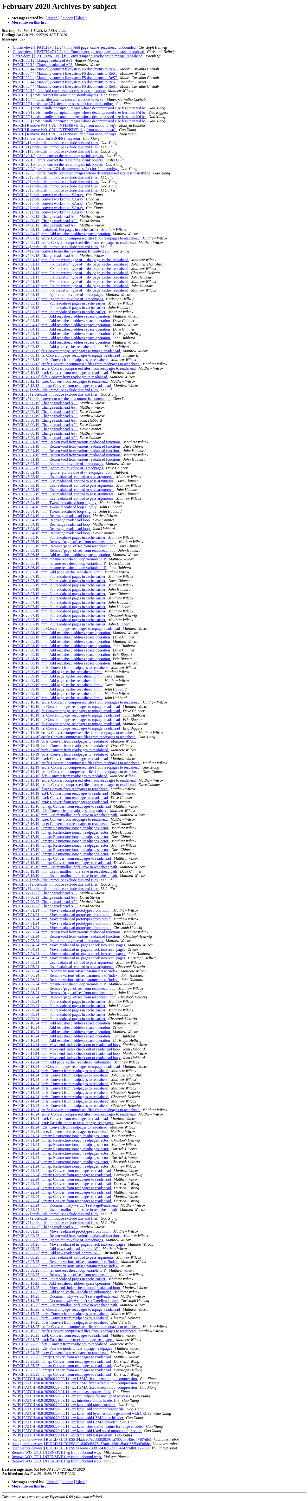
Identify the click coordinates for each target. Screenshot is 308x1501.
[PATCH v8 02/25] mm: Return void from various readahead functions (66, 1236)
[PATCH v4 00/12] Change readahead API (45, 216)
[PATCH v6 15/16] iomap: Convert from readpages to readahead (62, 806)
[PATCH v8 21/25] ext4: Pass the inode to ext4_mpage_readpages (63, 1340)
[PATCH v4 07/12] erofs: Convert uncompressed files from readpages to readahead (76, 238)
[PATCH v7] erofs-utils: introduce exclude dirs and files (55, 1214)
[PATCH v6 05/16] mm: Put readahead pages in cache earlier (59, 537)
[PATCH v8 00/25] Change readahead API (45, 1227)
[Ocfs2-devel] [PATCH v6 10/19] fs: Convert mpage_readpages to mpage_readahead (77, 56)
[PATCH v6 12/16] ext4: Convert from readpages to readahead (60, 759)
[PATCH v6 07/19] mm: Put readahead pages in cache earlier (59, 576)
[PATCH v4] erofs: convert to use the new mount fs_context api (61, 251)
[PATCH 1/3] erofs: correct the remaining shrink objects (55, 95)
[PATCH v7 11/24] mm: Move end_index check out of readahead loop (66, 1045)
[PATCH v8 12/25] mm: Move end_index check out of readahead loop (66, 1288)
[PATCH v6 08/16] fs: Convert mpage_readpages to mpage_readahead (66, 628)
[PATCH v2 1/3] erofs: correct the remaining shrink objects (58, 156)
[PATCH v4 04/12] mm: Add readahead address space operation (61, 234)
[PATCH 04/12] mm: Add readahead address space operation (59, 91)
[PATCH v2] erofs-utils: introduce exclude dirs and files (55, 177)
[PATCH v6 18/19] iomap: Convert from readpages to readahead (62, 858)
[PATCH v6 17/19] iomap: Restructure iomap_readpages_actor (60, 828)
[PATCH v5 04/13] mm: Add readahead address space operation (61, 316)
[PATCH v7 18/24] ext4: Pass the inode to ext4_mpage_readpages (63, 1123)
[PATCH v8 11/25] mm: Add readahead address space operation (61, 1283)
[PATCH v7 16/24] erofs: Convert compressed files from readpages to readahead (74, 1114)
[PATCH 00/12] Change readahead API (42, 60)
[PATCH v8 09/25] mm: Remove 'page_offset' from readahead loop (64, 1275)
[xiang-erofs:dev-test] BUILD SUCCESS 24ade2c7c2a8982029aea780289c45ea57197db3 (82, 1439)
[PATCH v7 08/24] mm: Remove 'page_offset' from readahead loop (64, 988)
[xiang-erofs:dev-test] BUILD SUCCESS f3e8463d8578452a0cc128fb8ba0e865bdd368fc (81, 1444)
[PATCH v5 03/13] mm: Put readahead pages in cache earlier (59, 303)
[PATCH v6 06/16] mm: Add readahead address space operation (61, 555)
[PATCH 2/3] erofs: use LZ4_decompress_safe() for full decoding (63, 104)
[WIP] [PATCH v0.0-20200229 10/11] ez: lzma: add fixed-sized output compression (77, 1431)
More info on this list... (30, 22)
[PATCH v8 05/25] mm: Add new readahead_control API (56, 1249)
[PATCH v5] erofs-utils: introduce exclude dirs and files (55, 390)
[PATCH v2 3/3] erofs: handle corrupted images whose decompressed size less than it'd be (81, 173)
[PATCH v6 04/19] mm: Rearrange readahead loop (51, 516)
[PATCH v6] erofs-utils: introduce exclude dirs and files (55, 880)
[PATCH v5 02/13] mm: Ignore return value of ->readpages (58, 294)
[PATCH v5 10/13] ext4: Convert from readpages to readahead (60, 373)
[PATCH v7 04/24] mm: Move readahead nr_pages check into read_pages (69, 945)
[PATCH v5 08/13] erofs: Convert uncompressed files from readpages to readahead (76, 364)
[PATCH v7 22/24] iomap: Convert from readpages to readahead (62, 1171)
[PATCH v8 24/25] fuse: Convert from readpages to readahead (60, 1353)
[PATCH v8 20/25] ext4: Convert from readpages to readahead (60, 1335)
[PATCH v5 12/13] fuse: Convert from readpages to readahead (60, 381)
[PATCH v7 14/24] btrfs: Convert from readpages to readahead (60, 1071)
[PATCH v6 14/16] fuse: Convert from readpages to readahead (60, 789)
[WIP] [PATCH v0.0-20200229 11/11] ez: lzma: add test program (62, 1435)
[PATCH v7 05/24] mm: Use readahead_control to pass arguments (63, 962)
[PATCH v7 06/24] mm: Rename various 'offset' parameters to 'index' (65, 971)
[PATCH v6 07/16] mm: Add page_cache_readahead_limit (57, 572)
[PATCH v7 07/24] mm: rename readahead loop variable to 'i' (59, 984)
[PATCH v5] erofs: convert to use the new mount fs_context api (61, 399)
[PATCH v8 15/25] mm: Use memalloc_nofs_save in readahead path (65, 1305)
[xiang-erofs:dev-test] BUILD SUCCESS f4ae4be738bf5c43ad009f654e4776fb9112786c (81, 1448)
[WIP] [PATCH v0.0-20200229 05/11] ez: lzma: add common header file (68, 1409)
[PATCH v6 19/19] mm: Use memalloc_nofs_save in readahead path (65, 867)
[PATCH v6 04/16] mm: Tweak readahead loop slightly (54, 503)
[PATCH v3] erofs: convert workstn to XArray (48, 208)
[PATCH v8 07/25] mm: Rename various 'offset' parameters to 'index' (65, 1262)
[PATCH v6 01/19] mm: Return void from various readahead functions (66, 442)
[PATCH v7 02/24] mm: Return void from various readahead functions (66, 932)
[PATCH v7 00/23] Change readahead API (45, 893)
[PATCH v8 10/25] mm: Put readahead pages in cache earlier (59, 1279)
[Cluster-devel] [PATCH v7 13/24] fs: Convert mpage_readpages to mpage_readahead (78, 52)
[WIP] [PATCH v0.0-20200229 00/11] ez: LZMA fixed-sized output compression (75, 1379)
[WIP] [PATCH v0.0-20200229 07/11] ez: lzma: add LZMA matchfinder (68, 1418)
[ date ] (81, 18)
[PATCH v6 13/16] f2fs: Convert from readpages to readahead (60, 776)
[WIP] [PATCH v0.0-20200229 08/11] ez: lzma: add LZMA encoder (65, 1422)
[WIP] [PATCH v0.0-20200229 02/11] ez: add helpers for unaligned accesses (71, 1396)
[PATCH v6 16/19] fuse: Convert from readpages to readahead (60, 819)
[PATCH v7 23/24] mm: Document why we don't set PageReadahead (65, 1205)
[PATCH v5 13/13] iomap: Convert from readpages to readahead (62, 386)
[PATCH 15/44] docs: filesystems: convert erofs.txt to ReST (58, 99)
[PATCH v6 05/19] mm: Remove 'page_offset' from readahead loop (64, 542)
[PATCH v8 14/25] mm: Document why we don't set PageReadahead (65, 1296)
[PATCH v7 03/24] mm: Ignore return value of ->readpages (58, 941)
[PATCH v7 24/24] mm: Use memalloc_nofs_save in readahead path (65, 1210)
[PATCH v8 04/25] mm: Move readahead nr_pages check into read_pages (69, 1244)
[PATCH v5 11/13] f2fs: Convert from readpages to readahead (60, 377)
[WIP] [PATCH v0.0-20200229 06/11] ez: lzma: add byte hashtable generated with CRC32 (82, 1413)
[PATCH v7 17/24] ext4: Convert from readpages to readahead (60, 1118)
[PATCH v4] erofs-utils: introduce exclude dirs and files (55, 247)
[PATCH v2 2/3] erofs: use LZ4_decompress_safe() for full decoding (65, 169)
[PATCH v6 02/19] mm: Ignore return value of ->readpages (58, 464)
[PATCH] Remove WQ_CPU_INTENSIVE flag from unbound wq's (64, 125)
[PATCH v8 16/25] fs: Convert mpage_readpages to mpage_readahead (66, 1309)
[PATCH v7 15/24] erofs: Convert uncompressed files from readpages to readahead (76, 1110)
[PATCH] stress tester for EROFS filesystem (46, 138)
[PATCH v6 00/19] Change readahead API (45, 403)
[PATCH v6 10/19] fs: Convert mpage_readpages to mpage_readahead (66, 706)
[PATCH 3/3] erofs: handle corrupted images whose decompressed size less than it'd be (79, 108)
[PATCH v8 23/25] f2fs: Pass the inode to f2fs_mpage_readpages (62, 1348)
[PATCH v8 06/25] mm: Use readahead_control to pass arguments (63, 1257)
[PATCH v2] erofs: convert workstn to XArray (48, 195)
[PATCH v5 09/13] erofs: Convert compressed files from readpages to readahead (74, 368)
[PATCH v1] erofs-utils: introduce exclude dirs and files (55, 143)
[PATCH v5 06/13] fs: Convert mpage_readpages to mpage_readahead (66, 351)
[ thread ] (52, 18)
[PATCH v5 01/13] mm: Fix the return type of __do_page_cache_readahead (70, 260)
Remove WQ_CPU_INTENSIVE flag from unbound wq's (57, 1452)
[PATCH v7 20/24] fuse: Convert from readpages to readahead (60, 1131)
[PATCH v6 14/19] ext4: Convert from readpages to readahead (60, 793)
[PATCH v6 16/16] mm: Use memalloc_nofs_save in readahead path (65, 815)
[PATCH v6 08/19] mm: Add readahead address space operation (61, 633)
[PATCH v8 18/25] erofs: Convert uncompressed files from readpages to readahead (76, 1327)
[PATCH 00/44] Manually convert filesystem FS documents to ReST (65, 69)
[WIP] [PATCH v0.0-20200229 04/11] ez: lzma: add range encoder (64, 1405)
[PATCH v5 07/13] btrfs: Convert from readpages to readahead (60, 360)
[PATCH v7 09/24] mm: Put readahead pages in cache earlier (59, 1001)
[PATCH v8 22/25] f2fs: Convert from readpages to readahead (60, 1344)
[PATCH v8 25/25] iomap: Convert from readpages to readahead (62, 1357)
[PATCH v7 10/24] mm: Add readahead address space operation (61, 1023)
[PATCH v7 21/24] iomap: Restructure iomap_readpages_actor (60, 1136)
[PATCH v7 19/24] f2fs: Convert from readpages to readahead (60, 1127)
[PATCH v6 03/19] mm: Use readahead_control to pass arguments (63, 477)
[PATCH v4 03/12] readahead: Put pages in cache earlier (55, 229)
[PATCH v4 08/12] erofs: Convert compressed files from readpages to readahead (74, 242)
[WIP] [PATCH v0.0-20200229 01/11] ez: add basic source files (61, 1392)
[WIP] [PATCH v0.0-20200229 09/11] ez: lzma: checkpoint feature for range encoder (78, 1426)
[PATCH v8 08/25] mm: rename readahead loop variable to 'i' (59, 1270)
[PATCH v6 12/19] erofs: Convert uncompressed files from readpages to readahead (76, 763)
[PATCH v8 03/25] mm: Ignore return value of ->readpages (58, 1240)
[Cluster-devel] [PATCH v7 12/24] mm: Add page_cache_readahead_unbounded (74, 47)
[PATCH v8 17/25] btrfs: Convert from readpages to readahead (60, 1314)
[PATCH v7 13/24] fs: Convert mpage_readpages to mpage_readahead (66, 1066)
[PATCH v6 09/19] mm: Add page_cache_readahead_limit (57, 672)
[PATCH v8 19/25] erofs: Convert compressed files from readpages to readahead (74, 1331)
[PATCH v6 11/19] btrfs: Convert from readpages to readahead (60, 741)
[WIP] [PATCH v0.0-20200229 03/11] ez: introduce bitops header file (66, 1400)
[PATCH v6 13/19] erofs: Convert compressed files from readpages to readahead (74, 780)
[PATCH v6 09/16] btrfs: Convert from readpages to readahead (60, 667)
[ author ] (68, 18)
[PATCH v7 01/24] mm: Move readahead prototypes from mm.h (61, 910)
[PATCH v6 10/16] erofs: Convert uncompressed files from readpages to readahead (76, 702)
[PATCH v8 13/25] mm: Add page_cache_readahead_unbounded (62, 1292)
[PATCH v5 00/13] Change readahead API (45, 255)
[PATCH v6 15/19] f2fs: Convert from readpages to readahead (60, 811)
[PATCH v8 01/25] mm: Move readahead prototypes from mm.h (61, 1231)
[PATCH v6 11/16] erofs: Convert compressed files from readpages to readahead (74, 733)
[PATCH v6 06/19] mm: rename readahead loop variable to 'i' (59, 559)
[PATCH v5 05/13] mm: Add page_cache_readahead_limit (57, 347)
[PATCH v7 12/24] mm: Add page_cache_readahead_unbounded (62, 1062)
